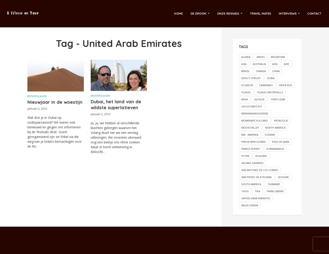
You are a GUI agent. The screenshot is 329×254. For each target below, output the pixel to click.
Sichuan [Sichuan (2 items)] (283, 177)
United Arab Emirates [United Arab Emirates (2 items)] (255, 198)
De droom (198, 13)
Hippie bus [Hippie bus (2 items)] (285, 85)
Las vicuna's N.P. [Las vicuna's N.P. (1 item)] (252, 106)
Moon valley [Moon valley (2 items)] (250, 127)
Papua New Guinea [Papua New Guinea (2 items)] (253, 141)
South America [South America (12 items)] (251, 184)
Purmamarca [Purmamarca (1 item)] (275, 148)
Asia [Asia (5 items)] (244, 64)
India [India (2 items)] (244, 99)
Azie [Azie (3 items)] (286, 64)
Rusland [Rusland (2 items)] (261, 156)
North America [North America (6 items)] (275, 127)
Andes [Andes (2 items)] (261, 57)
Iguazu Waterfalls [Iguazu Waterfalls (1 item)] (270, 92)
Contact (314, 13)
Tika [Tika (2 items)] (257, 191)
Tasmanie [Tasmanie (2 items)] (274, 184)
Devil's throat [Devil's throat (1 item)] (251, 78)
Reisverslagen (37, 96)
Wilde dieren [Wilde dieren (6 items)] (249, 205)
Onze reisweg (228, 13)
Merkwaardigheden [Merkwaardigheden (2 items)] (254, 113)
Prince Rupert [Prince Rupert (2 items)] (250, 148)
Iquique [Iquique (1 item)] (259, 99)
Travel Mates (260, 13)
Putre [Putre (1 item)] (245, 156)
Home (178, 13)
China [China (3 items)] (276, 71)
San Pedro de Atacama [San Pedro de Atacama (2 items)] (256, 177)
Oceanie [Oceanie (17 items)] (270, 134)
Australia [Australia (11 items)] (259, 64)
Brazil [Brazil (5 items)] (245, 71)
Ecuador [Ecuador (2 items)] (247, 85)
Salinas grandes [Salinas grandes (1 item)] (252, 163)
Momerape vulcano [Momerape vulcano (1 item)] (254, 120)
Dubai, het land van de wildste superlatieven (116, 104)
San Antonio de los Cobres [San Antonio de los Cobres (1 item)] (259, 170)
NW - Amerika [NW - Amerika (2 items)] (249, 134)
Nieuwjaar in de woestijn (54, 102)
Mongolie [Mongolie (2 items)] (281, 120)
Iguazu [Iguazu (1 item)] (246, 92)
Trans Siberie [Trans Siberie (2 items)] (275, 191)
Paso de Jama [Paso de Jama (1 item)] (280, 141)
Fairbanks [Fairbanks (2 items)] (266, 85)
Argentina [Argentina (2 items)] (278, 57)
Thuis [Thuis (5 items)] (245, 191)
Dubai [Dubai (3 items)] (271, 78)
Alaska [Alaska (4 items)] (245, 57)
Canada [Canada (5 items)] (261, 71)
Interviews (288, 13)
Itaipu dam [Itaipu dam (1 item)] (278, 99)
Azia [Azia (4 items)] (275, 64)
